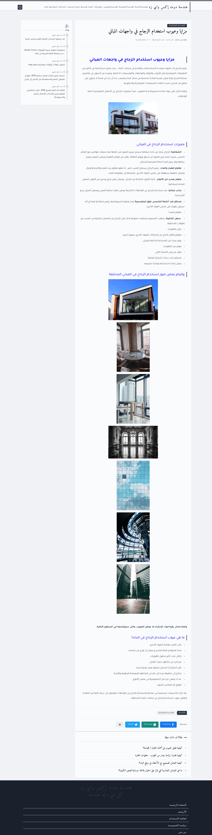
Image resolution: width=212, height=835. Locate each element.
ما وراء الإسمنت (73, 7)
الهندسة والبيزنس (111, 7)
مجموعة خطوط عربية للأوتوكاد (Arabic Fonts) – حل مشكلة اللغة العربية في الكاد (44, 52)
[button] (168, 724)
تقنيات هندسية (87, 7)
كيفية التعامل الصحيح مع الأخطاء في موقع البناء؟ (160, 763)
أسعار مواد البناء (50, 7)
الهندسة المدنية (141, 7)
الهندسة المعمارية (126, 7)
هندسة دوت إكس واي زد (168, 7)
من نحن (182, 832)
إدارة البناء (62, 7)
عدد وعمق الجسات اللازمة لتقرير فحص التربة (45, 39)
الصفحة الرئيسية (177, 804)
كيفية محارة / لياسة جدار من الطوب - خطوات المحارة (158, 756)
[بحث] (20, 7)
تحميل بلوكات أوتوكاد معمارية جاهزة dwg (46, 65)
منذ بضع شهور (57, 35)
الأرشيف (182, 811)
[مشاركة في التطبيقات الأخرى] (120, 724)
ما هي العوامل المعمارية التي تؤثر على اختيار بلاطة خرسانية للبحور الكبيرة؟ (150, 771)
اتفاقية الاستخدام (177, 818)
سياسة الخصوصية (177, 825)
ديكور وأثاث (98, 7)
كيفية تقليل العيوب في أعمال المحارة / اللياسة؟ (162, 748)
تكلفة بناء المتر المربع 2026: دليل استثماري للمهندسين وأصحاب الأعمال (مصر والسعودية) (46, 94)
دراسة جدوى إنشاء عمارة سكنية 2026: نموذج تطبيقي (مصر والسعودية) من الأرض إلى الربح (45, 77)
